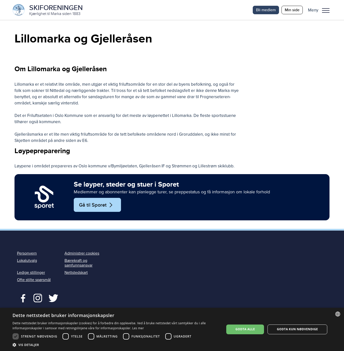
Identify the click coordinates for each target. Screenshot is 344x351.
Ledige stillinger (31, 272)
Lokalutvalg (27, 260)
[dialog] (172, 329)
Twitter (37, 298)
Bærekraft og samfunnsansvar (78, 263)
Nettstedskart (76, 272)
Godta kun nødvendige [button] (297, 329)
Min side (292, 10)
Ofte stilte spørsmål (34, 279)
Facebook (22, 298)
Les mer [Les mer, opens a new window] (138, 328)
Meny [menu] (326, 10)
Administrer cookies (81, 253)
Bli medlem (266, 10)
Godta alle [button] (245, 329)
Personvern (27, 253)
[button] (320, 10)
